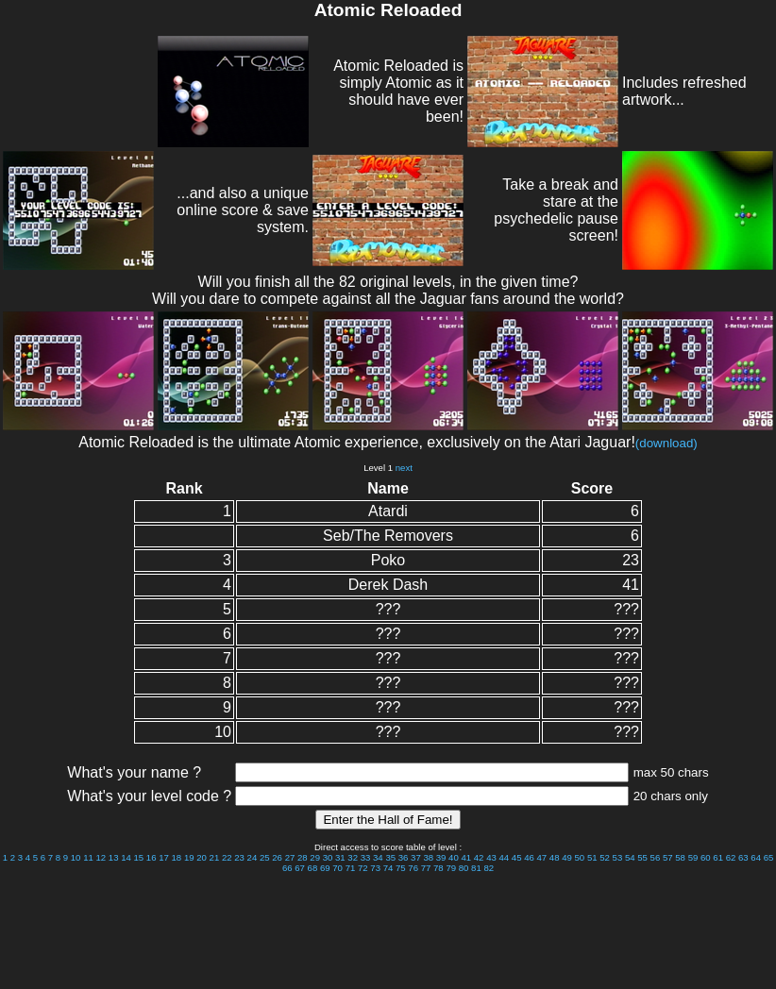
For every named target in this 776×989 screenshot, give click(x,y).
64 (756, 857)
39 (441, 857)
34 (378, 857)
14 (126, 857)
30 (328, 857)
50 (580, 857)
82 (488, 868)
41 (466, 857)
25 (265, 857)
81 (476, 868)
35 (390, 857)
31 (340, 857)
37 (416, 857)
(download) (666, 443)
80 (464, 868)
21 (215, 857)
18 (177, 857)
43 (491, 857)
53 (618, 857)
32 (352, 857)
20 (201, 857)
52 (604, 857)
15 (139, 857)
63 (743, 857)
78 (438, 868)
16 (151, 857)
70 (337, 868)
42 (479, 857)
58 (680, 857)
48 (554, 857)
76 (413, 868)
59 (693, 857)
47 (542, 857)
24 (252, 857)
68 (313, 868)
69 (325, 868)
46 (529, 857)
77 (426, 868)
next (404, 467)
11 (88, 857)
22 (227, 857)
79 (451, 868)
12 (100, 857)
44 (503, 857)
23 (239, 857)
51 (592, 857)
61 (718, 857)
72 (363, 868)
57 (668, 857)
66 (287, 868)
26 (277, 857)
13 (114, 857)
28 (302, 857)
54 (630, 857)
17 (164, 857)
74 (388, 868)
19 (189, 857)
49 (567, 857)
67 (300, 868)
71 (351, 868)
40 (453, 857)
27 (290, 857)
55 (642, 857)
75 (401, 868)
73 (375, 868)
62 (731, 857)
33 (366, 857)
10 (76, 857)
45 (517, 857)
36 (403, 857)
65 (769, 857)
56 (655, 857)
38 (428, 857)
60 (705, 857)
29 (315, 857)
